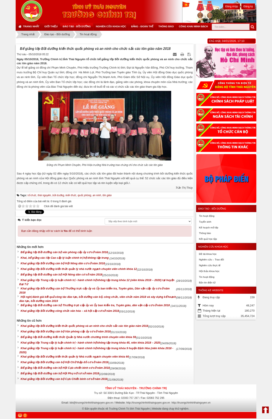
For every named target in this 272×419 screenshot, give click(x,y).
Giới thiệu (51, 26)
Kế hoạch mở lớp (208, 227)
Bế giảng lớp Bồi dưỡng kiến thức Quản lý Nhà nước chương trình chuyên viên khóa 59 (78, 337)
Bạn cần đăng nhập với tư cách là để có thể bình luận (56, 230)
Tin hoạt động (206, 215)
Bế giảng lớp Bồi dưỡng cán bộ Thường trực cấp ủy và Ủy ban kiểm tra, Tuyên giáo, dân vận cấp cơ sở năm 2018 (96, 305)
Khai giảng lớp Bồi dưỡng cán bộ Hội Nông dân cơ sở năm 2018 (63, 263)
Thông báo (166, 26)
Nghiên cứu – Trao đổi (211, 259)
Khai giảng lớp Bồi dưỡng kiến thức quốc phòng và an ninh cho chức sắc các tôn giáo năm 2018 (84, 325)
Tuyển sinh (205, 221)
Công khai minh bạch (193, 26)
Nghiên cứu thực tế (210, 265)
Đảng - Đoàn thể (142, 26)
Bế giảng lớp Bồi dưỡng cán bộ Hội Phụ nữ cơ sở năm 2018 (60, 373)
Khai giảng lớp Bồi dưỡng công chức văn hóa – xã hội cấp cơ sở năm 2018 (70, 310)
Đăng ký (248, 6)
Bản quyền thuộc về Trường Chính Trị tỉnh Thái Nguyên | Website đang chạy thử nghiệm (137, 408)
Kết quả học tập (208, 238)
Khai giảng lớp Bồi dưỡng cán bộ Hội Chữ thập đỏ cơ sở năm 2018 (64, 362)
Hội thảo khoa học (209, 271)
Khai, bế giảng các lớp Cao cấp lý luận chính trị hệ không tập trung (65, 257)
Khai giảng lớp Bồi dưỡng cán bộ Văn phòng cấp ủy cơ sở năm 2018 (66, 331)
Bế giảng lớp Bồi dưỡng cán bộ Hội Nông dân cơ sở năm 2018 (61, 274)
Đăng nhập (231, 6)
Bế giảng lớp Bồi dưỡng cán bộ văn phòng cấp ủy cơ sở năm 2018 (64, 252)
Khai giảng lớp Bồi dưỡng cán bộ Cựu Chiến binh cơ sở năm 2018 (64, 379)
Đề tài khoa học (207, 253)
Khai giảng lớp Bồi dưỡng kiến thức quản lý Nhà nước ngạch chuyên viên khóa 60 (75, 356)
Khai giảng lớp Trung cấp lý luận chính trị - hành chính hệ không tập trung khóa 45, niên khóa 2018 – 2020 (90, 342)
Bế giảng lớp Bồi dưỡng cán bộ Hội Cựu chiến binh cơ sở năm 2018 (65, 367)
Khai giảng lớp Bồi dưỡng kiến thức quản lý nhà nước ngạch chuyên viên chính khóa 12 (79, 269)
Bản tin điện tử (207, 282)
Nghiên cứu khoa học (111, 26)
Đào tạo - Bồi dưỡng (77, 26)
